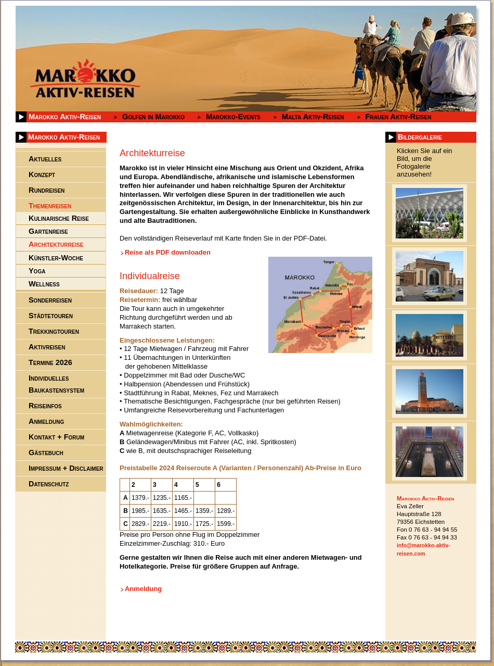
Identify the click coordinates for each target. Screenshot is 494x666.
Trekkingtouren (54, 331)
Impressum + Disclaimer (66, 468)
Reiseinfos (45, 405)
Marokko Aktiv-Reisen (65, 116)
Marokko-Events (233, 116)
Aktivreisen (47, 347)
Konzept (42, 174)
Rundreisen (46, 190)
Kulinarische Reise (59, 218)
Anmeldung (143, 589)
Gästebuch (46, 452)
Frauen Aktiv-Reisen (399, 116)
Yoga (37, 271)
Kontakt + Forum (56, 437)
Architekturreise (56, 244)
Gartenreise (48, 231)
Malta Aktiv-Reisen (313, 116)
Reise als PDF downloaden (168, 252)
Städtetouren (51, 315)
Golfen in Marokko (153, 116)
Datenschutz (49, 484)
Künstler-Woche (56, 258)
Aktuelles (45, 159)
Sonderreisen (50, 300)
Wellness (44, 284)
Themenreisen (50, 206)
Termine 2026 (50, 362)
